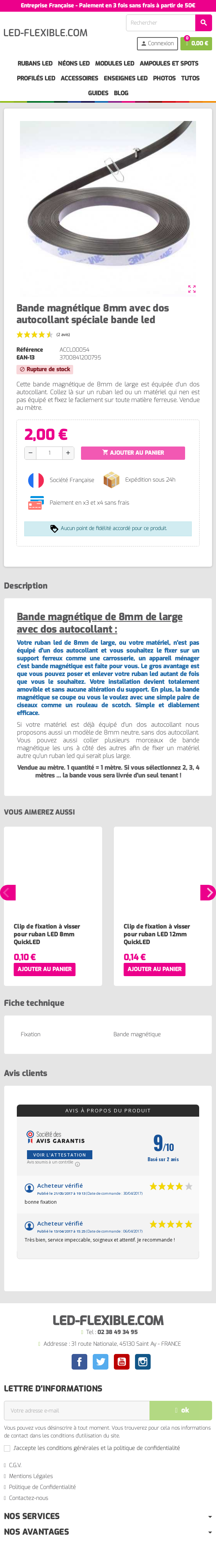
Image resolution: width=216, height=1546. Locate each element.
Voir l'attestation (59, 1155)
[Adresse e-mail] (76, 1410)
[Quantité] (49, 453)
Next (208, 892)
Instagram (143, 1362)
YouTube (122, 1362)
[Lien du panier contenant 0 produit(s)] (196, 43)
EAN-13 (25, 357)
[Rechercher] (169, 22)
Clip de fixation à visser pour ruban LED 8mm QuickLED (47, 934)
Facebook (79, 1362)
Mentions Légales (31, 1476)
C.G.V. (15, 1465)
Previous (8, 892)
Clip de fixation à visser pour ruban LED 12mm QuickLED (157, 934)
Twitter (100, 1362)
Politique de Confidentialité (42, 1487)
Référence (29, 350)
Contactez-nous (28, 1498)
